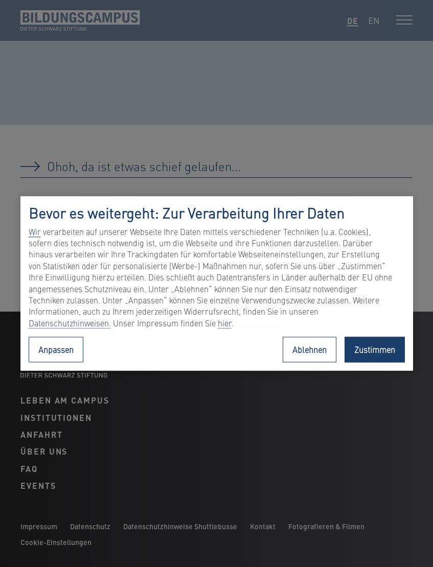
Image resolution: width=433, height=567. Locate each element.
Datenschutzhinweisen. (70, 322)
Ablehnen (309, 350)
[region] (216, 283)
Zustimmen (374, 350)
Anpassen (56, 350)
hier (225, 322)
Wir (35, 231)
